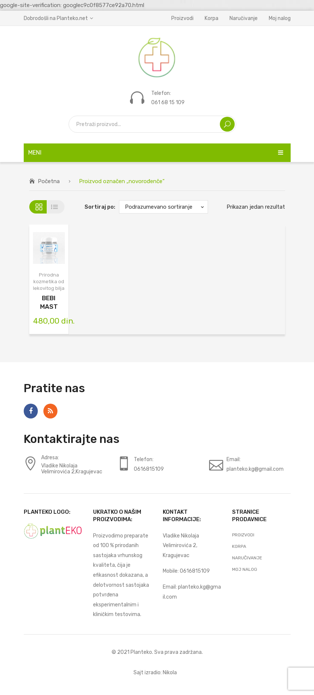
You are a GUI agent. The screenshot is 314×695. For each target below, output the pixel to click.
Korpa (211, 18)
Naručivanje (243, 18)
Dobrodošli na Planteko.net (56, 18)
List (56, 207)
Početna (49, 181)
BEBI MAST (49, 302)
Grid (38, 207)
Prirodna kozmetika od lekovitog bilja (49, 281)
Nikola (170, 672)
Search (227, 124)
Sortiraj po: (100, 206)
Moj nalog (280, 18)
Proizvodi (182, 18)
